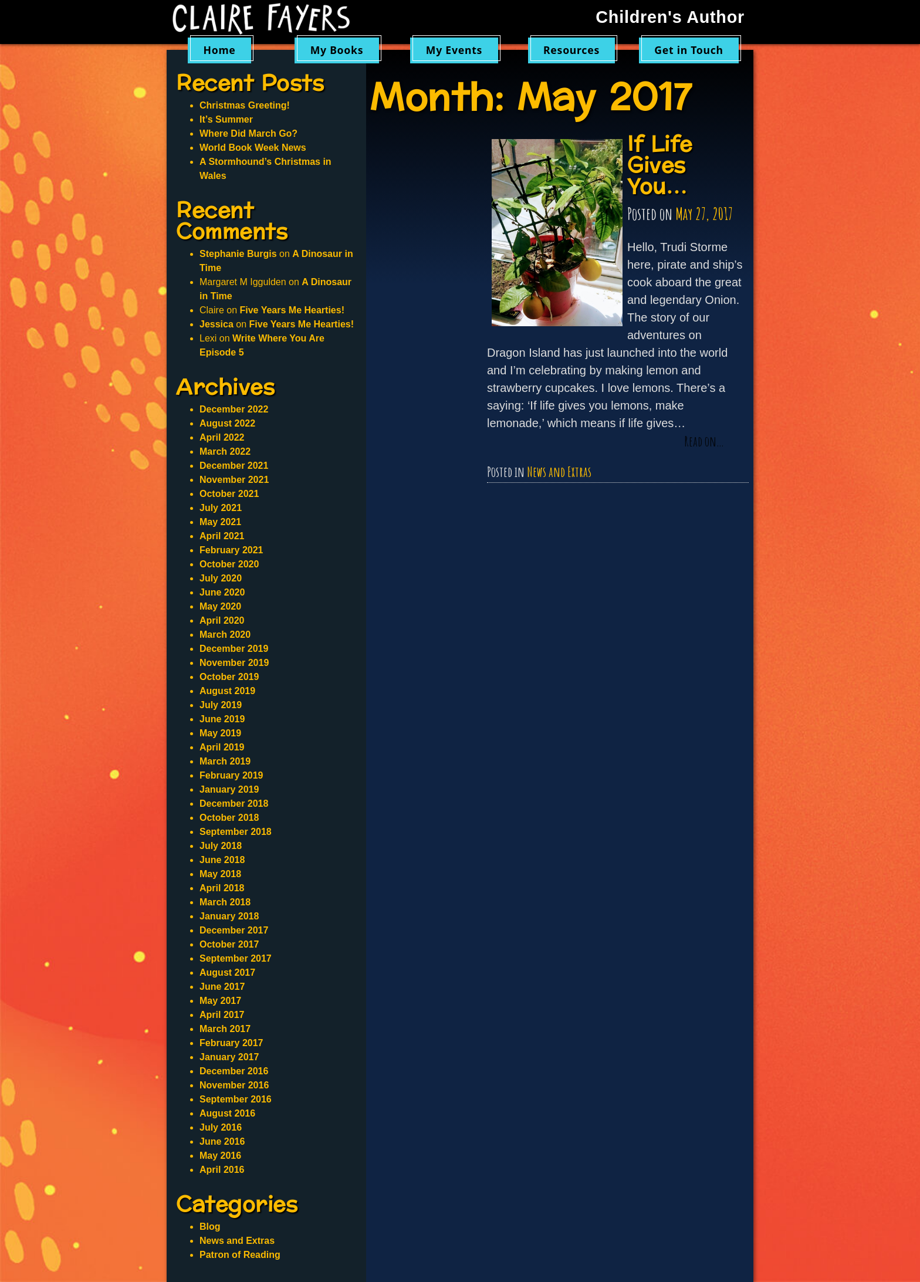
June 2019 (222, 719)
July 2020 (220, 578)
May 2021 (220, 522)
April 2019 (221, 747)
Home (219, 50)
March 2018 (225, 902)
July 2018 (220, 846)
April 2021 (221, 536)
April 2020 (221, 620)
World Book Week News (252, 148)
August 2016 (227, 1113)
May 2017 (220, 1001)
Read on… (704, 441)
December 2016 (233, 1071)
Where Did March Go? (248, 133)
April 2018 (221, 888)
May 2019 (220, 733)
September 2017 (235, 958)
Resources (571, 50)
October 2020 (229, 564)
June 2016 (222, 1141)
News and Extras (559, 472)
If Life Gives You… (659, 166)
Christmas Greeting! (244, 105)
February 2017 (231, 1043)
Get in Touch (688, 50)
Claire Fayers (269, 19)
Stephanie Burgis (238, 254)
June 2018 (222, 860)
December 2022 (233, 409)
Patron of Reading (239, 1255)
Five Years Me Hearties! (291, 310)
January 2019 (229, 789)
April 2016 (221, 1170)
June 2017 (222, 987)
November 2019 (234, 663)
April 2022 (221, 437)
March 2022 (225, 451)
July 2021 (220, 508)
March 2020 (225, 635)
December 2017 (233, 930)
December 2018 (233, 804)
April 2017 (221, 1015)
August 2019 (227, 691)
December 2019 (233, 649)
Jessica (216, 324)
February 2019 (231, 775)
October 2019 (229, 677)
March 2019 (225, 761)
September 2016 (235, 1099)
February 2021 (231, 550)
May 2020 (220, 606)
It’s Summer (226, 119)
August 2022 (227, 423)
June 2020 (222, 592)
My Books (337, 50)
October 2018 (229, 818)
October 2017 (229, 944)
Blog (210, 1227)
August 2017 (227, 972)
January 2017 (229, 1057)
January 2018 (229, 916)
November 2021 (234, 480)
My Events (454, 50)
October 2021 (229, 494)
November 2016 (234, 1085)
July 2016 (220, 1127)
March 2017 (225, 1029)
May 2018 (220, 874)
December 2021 (233, 466)
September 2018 (235, 832)
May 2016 (220, 1156)
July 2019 (220, 705)
